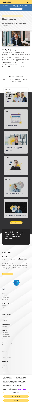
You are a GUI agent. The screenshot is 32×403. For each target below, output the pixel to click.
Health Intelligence (7, 303)
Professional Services (6, 346)
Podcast (4, 374)
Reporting (5, 330)
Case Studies (4, 365)
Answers (4, 305)
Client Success (5, 344)
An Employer (4, 295)
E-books (4, 367)
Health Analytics (6, 314)
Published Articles (5, 372)
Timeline (4, 310)
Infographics (4, 369)
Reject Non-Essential (16, 396)
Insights (3, 307)
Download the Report (16, 9)
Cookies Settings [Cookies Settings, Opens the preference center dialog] (16, 392)
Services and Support (8, 343)
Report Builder (5, 332)
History (3, 355)
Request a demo (7, 274)
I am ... (4, 293)
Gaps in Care (4, 320)
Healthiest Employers (6, 357)
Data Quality (4, 326)
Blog (3, 363)
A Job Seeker (5, 299)
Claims (3, 315)
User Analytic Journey (6, 336)
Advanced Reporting (6, 334)
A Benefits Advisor (6, 297)
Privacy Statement (22, 389)
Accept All (16, 400)
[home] (9, 2)
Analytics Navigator (6, 338)
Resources (5, 361)
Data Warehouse (6, 324)
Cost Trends (4, 318)
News (3, 352)
